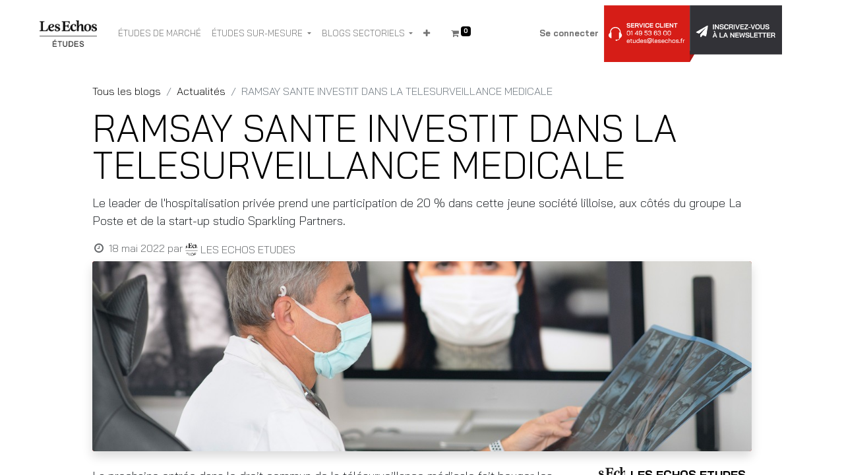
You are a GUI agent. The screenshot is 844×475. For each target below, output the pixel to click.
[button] (426, 34)
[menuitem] (159, 34)
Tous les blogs (126, 91)
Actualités (201, 91)
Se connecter (569, 33)
